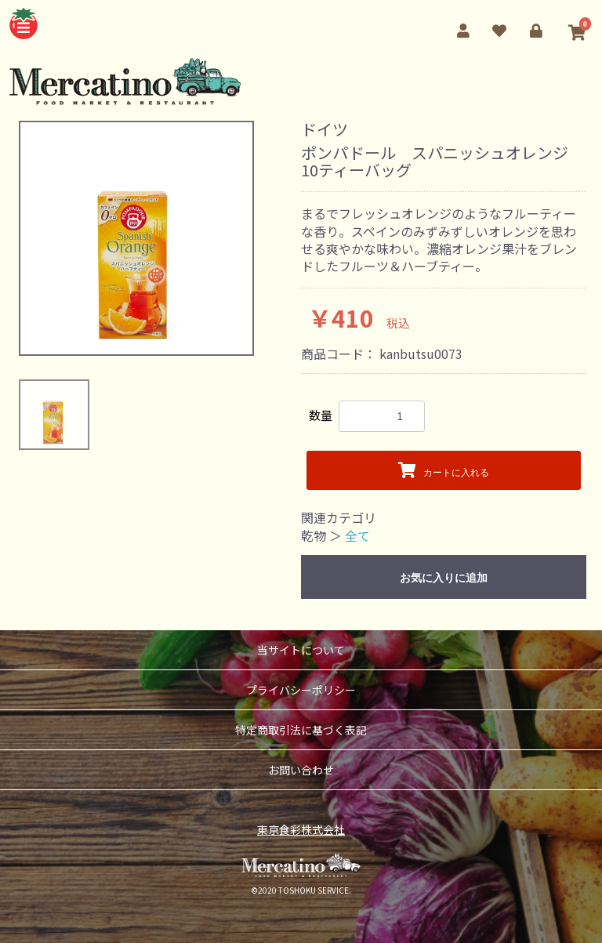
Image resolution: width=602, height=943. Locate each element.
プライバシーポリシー (301, 690)
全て (357, 535)
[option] (136, 238)
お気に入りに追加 (444, 577)
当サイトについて (301, 650)
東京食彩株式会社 (301, 829)
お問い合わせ (301, 770)
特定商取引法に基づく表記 (301, 730)
